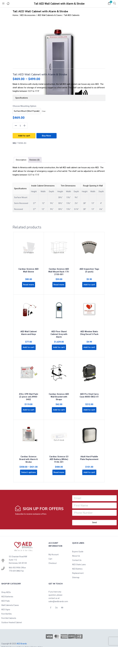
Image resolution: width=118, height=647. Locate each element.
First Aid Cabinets (8, 611)
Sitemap (75, 571)
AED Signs (5, 603)
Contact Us (76, 554)
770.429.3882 (14, 564)
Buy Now (46, 135)
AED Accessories (27, 15)
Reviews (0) (34, 160)
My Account (54, 548)
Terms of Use (37, 641)
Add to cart (24, 135)
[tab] (21, 160)
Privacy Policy (24, 641)
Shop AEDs (6, 586)
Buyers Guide (77, 545)
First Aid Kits (6, 607)
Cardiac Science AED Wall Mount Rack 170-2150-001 (58, 270)
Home (15, 15)
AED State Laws (79, 558)
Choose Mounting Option (24, 106)
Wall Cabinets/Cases (10, 599)
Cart (50, 552)
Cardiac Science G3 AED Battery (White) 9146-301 (58, 452)
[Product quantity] (20, 126)
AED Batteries (7, 590)
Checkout (53, 556)
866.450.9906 (14, 561)
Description (21, 160)
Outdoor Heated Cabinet (11, 616)
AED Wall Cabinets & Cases (50, 15)
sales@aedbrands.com (58, 595)
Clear (44, 111)
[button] (109, 4)
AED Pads (5, 594)
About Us (76, 549)
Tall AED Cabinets (71, 15)
